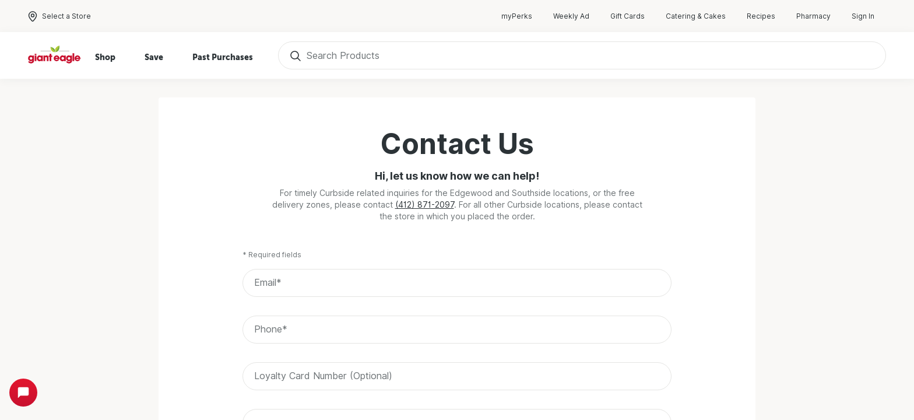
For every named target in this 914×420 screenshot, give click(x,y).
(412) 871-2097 (424, 204)
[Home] (55, 56)
